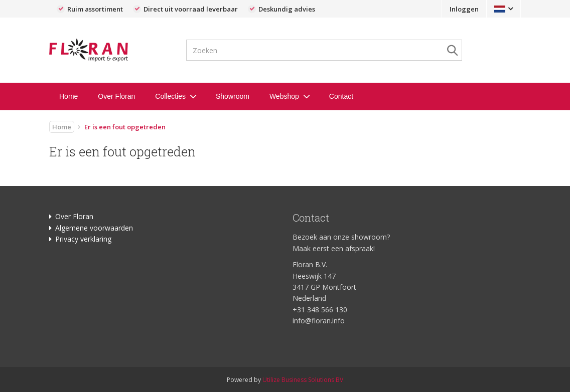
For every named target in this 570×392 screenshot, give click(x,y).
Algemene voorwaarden (94, 228)
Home (68, 96)
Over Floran (116, 96)
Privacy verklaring (83, 239)
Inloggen (464, 9)
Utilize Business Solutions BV (302, 379)
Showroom (232, 96)
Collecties (170, 96)
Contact (341, 96)
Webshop (284, 96)
